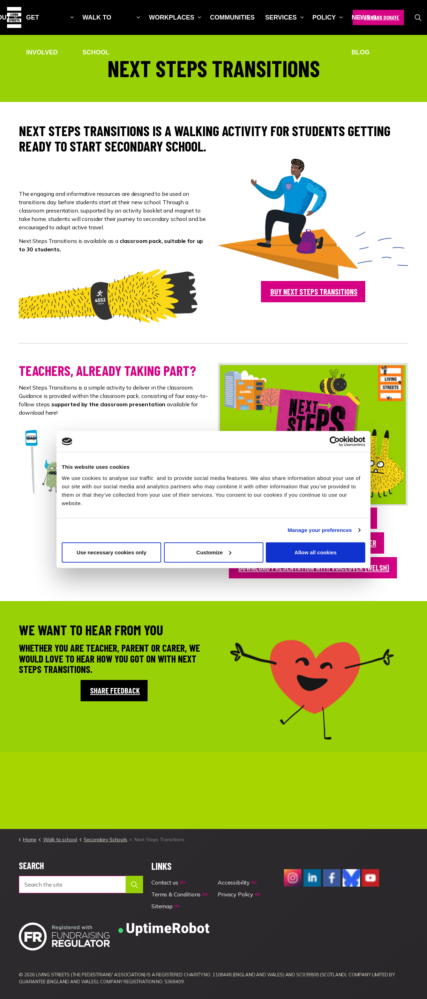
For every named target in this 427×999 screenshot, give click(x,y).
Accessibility (237, 882)
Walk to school (96, 24)
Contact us (168, 882)
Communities (232, 17)
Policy (324, 17)
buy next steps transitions (313, 292)
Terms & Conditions (179, 894)
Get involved (42, 24)
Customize (213, 552)
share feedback (114, 691)
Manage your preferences (320, 530)
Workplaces (171, 17)
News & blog (364, 24)
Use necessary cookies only (111, 552)
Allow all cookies (315, 552)
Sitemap (165, 906)
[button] (134, 884)
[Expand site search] (418, 17)
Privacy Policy (239, 894)
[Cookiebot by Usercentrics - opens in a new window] (334, 441)
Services (281, 17)
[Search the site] (81, 884)
